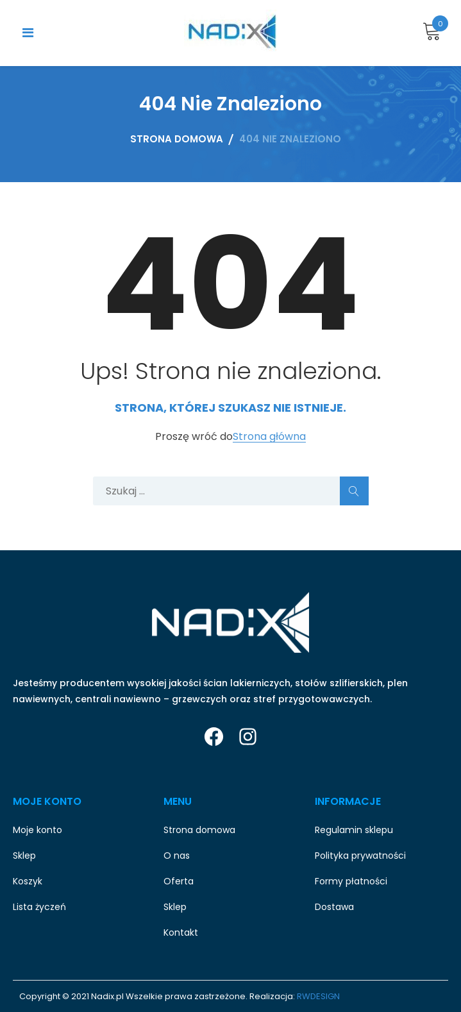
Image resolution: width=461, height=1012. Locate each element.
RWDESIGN (318, 996)
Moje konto (37, 829)
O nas (176, 855)
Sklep (24, 855)
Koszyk (27, 881)
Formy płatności (351, 881)
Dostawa (334, 906)
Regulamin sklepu (354, 829)
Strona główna (269, 437)
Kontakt (180, 932)
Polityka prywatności (360, 855)
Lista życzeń (39, 906)
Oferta (178, 881)
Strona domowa (199, 829)
